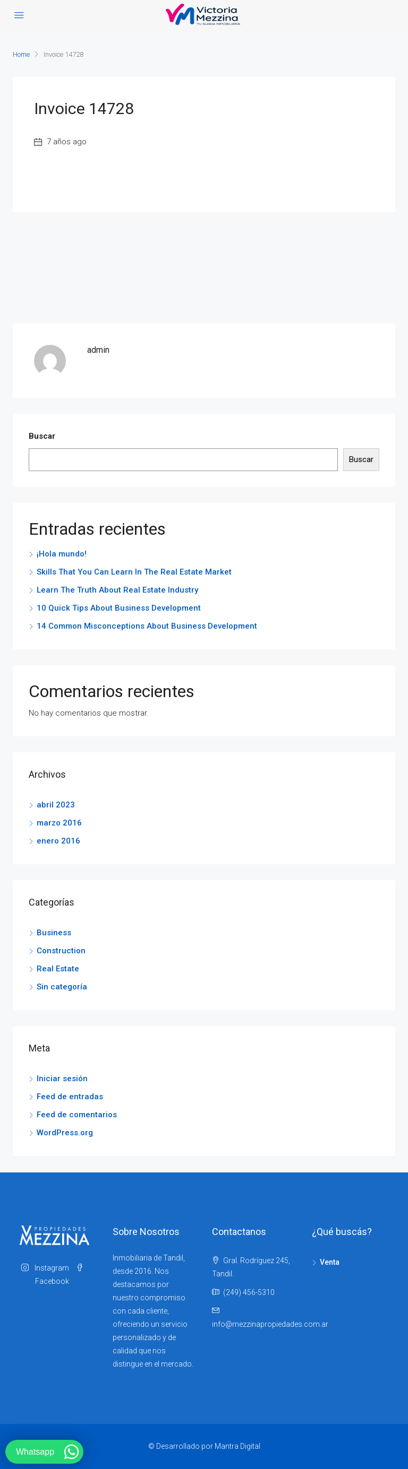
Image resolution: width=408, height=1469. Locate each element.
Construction (61, 950)
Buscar (42, 436)
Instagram (46, 1268)
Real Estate (58, 968)
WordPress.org (65, 1132)
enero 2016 (58, 841)
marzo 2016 (59, 823)
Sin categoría (62, 987)
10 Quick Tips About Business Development (119, 608)
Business (54, 932)
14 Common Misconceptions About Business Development (147, 626)
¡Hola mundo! (62, 554)
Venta (329, 1262)
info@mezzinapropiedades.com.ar (270, 1324)
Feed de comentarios (77, 1114)
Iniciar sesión (62, 1078)
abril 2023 (56, 805)
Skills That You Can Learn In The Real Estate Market (134, 572)
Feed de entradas (70, 1096)
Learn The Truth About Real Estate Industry (117, 590)
